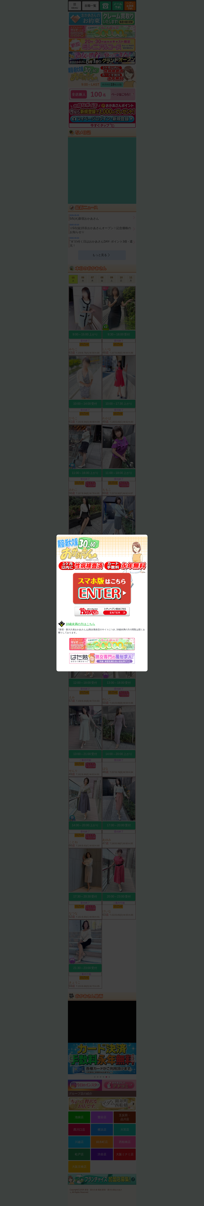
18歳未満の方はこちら (80, 624)
